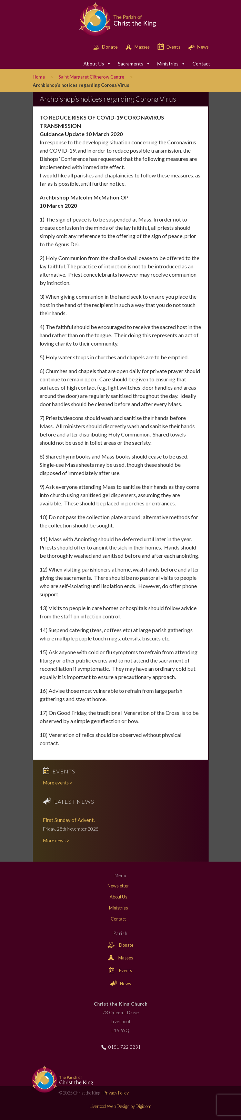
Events (169, 47)
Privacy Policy (116, 1093)
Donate (106, 47)
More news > (56, 840)
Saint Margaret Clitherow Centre (91, 77)
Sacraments (134, 64)
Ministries (171, 64)
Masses (138, 47)
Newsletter (118, 885)
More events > (57, 782)
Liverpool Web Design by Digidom (120, 1106)
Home (39, 77)
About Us (97, 64)
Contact (201, 63)
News (198, 47)
